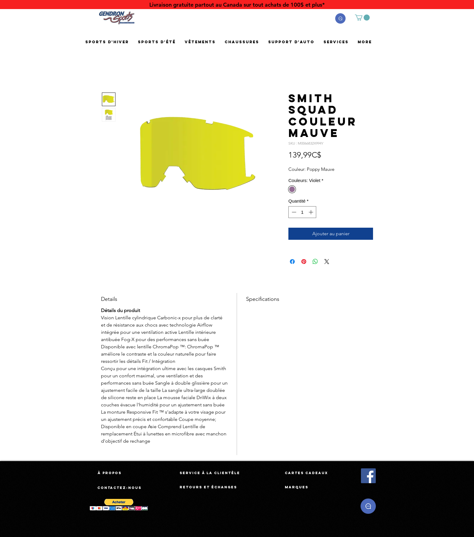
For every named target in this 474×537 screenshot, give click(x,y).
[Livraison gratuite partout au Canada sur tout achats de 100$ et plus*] (237, 4)
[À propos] (109, 473)
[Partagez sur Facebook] (292, 261)
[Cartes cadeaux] (306, 473)
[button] (340, 18)
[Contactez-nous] (119, 488)
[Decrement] (293, 212)
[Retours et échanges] (208, 487)
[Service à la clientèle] (210, 473)
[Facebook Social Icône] (368, 475)
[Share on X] (326, 261)
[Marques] (296, 487)
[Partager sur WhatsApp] (315, 261)
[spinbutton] (302, 212)
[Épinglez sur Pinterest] (303, 261)
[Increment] (311, 212)
